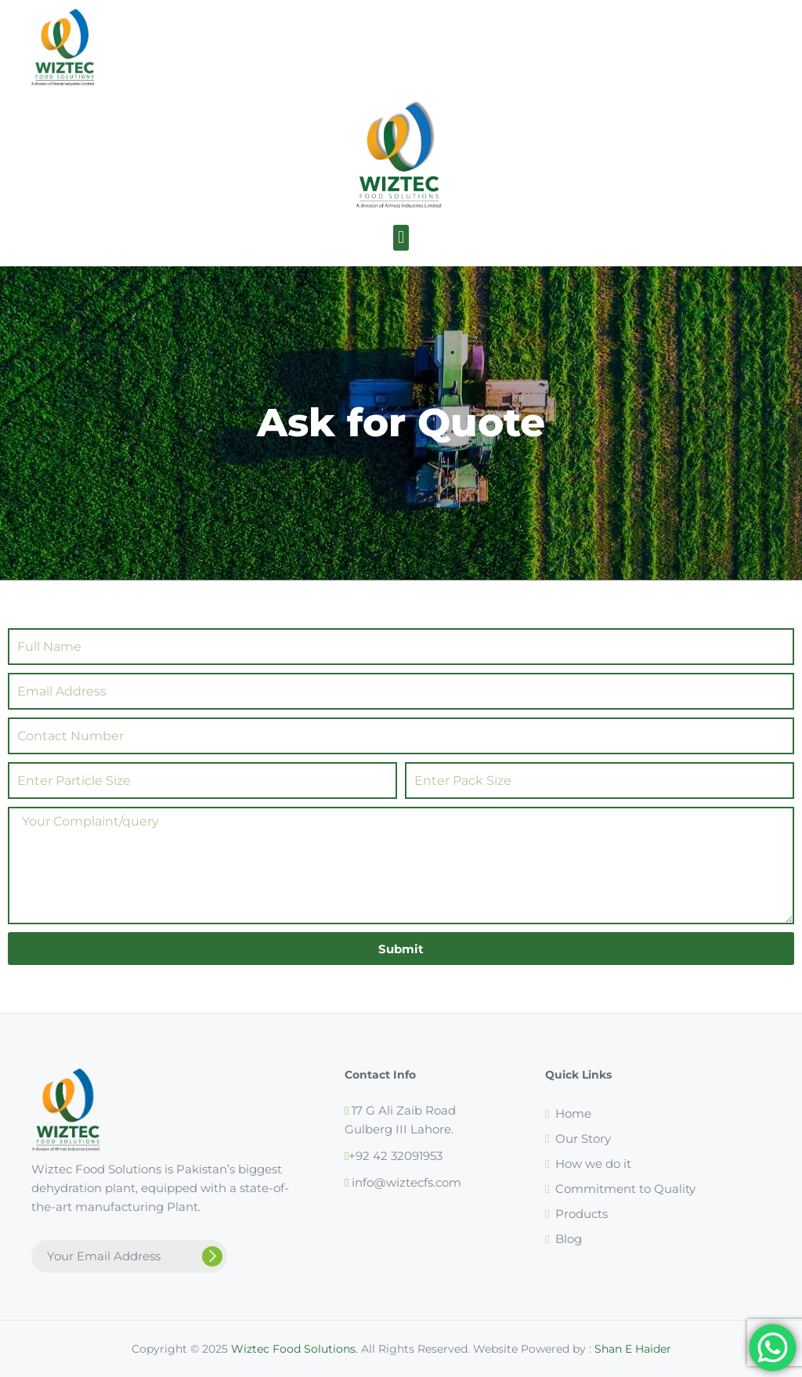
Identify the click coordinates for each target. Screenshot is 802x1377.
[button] (400, 238)
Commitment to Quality (625, 1188)
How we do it (593, 1163)
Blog (568, 1238)
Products (581, 1213)
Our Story (583, 1138)
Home (573, 1113)
